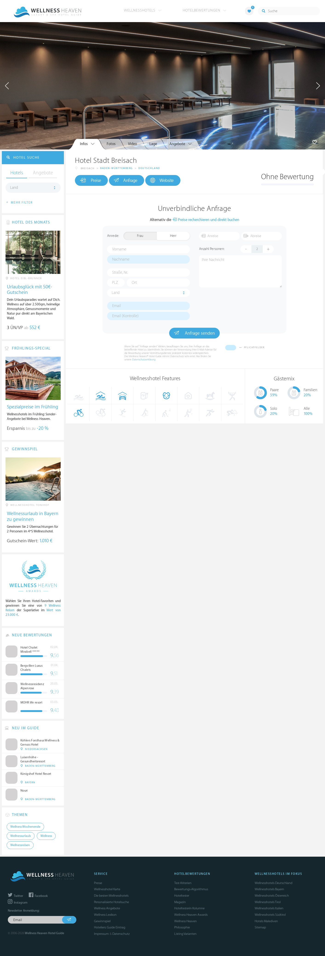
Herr (173, 236)
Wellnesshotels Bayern (269, 889)
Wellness (46, 836)
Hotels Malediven (266, 921)
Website (162, 180)
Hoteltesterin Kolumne (189, 908)
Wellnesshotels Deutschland (273, 883)
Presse (98, 883)
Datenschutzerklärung (143, 359)
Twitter (15, 896)
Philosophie (182, 927)
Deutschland (149, 168)
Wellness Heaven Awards (191, 915)
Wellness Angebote (107, 908)
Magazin (180, 902)
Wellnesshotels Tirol (268, 902)
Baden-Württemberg (116, 168)
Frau (140, 236)
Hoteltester (181, 896)
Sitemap (260, 927)
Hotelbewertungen (204, 10)
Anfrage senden (194, 333)
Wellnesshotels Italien (269, 908)
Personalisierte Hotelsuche (111, 902)
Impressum (101, 934)
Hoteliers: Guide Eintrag (109, 927)
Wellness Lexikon (105, 915)
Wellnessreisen (20, 845)
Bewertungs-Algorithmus (191, 889)
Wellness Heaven (185, 921)
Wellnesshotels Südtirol (270, 915)
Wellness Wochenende (25, 827)
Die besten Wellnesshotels (111, 896)
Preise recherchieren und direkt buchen (205, 220)
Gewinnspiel (102, 921)
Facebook (38, 896)
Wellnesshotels (142, 10)
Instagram (17, 902)
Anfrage (125, 180)
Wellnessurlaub (20, 836)
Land (116, 292)
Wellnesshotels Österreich (272, 896)
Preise (90, 180)
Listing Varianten (185, 934)
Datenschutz (121, 934)
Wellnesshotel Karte (107, 889)
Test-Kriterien (182, 883)
